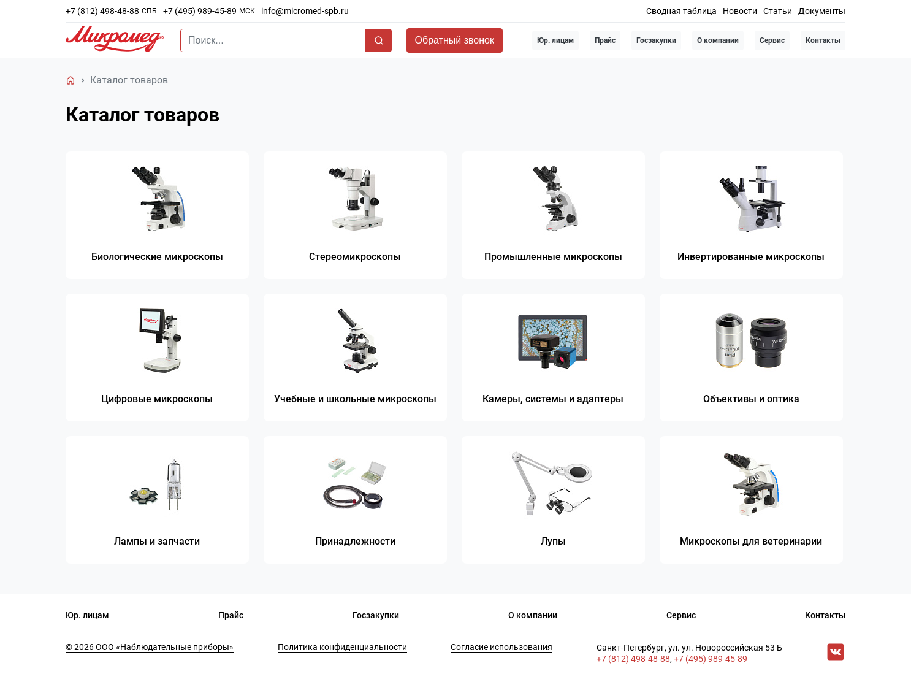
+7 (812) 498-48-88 (102, 11)
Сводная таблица (681, 11)
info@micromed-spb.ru (305, 11)
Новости (740, 11)
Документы (821, 11)
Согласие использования (501, 647)
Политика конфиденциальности (342, 647)
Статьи (777, 11)
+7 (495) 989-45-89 (200, 11)
